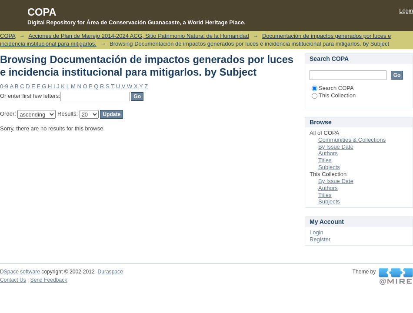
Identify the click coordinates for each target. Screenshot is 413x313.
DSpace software (20, 272)
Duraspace (110, 272)
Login (406, 10)
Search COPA (333, 88)
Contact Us (13, 280)
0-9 (4, 86)
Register (320, 239)
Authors (328, 153)
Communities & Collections (352, 140)
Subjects (329, 167)
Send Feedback (48, 280)
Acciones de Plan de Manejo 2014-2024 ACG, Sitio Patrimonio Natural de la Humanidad (138, 36)
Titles (325, 160)
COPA (7, 36)
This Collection (334, 95)
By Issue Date (335, 146)
